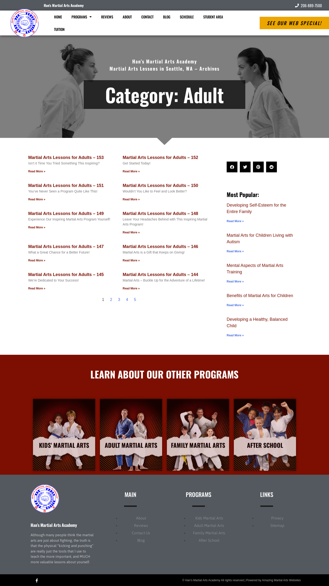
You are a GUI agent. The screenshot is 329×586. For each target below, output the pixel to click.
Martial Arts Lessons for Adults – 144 (160, 274)
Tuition (59, 29)
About (127, 16)
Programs (81, 17)
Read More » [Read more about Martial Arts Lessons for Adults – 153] (36, 171)
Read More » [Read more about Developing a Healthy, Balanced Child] (235, 335)
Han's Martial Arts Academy (64, 5)
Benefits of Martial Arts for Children (260, 295)
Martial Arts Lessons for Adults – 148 (160, 213)
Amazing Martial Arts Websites (281, 580)
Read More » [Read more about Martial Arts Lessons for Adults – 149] (36, 227)
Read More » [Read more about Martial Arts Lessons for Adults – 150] (131, 199)
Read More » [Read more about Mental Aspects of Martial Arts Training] (235, 281)
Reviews (107, 16)
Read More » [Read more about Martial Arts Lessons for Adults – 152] (131, 171)
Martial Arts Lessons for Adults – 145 (66, 274)
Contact (147, 16)
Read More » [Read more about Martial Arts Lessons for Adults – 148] (131, 232)
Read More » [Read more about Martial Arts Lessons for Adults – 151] (36, 199)
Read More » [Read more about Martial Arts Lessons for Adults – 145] (36, 288)
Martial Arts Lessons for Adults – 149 (66, 213)
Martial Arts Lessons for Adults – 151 (66, 185)
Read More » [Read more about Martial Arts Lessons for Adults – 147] (36, 260)
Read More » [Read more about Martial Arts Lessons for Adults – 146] (131, 260)
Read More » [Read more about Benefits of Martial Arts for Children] (235, 305)
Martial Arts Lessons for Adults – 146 (160, 246)
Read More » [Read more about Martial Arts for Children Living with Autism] (235, 251)
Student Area (213, 16)
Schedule (187, 16)
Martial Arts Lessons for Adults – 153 (66, 157)
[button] (232, 167)
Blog (166, 16)
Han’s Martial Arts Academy (54, 525)
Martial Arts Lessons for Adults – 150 (160, 185)
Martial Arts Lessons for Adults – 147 (66, 246)
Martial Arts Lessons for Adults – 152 (160, 157)
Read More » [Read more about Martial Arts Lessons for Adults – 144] (131, 288)
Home (58, 16)
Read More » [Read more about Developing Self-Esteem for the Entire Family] (235, 221)
